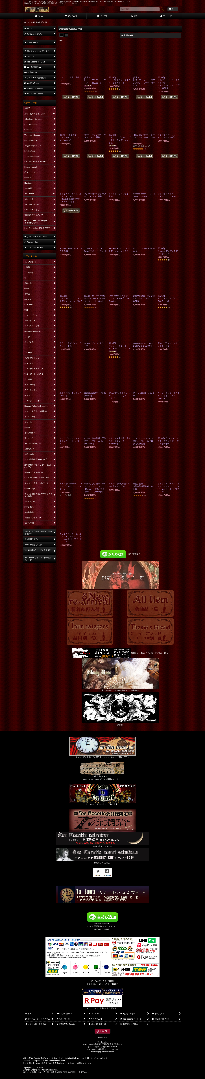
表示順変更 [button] (127, 35)
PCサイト (104, 1031)
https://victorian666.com (54, 1061)
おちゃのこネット (98, 1077)
